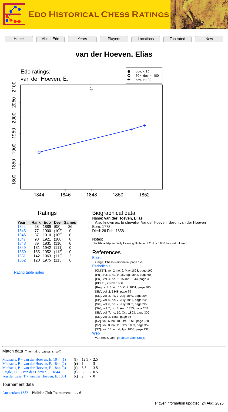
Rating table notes (29, 272)
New (209, 39)
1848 (21, 243)
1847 (21, 239)
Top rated (177, 39)
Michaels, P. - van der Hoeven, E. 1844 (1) (34, 359)
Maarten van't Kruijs (131, 337)
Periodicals (101, 266)
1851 (21, 256)
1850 (21, 252)
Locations (146, 39)
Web (96, 333)
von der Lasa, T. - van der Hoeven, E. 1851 (34, 376)
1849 (21, 248)
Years (82, 39)
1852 (21, 260)
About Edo (50, 39)
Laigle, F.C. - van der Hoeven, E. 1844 (31, 372)
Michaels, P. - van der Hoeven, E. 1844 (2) (34, 364)
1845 (21, 231)
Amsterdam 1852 (15, 393)
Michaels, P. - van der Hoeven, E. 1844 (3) (34, 368)
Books (97, 258)
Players (114, 39)
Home (19, 39)
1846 (21, 235)
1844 (21, 227)
